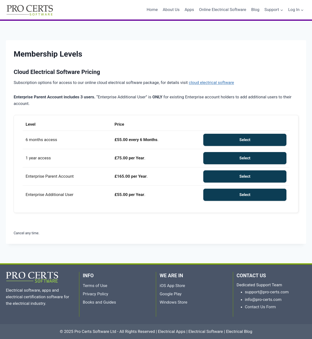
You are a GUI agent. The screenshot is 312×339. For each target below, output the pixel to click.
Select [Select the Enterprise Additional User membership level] (244, 194)
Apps (189, 9)
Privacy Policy (95, 293)
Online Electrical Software (222, 9)
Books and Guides (99, 302)
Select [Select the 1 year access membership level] (244, 158)
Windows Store (173, 302)
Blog (255, 9)
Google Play (171, 293)
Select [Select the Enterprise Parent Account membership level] (244, 176)
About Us (171, 9)
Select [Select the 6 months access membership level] (244, 139)
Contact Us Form (260, 306)
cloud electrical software (211, 82)
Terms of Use (95, 285)
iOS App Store (172, 285)
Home (152, 9)
